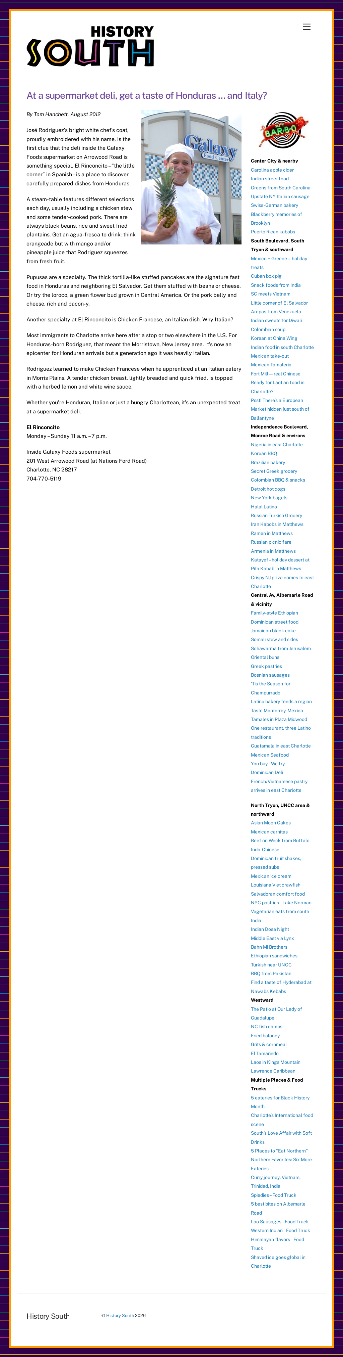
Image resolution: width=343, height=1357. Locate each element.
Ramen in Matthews (272, 533)
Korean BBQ (264, 453)
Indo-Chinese (265, 849)
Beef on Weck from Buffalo (280, 840)
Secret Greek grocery (274, 471)
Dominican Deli (267, 772)
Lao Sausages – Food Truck (280, 1221)
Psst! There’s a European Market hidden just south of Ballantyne (280, 409)
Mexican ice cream (271, 876)
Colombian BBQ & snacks (278, 480)
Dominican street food (274, 622)
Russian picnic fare (271, 542)
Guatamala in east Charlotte (281, 746)
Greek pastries (266, 666)
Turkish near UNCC (271, 964)
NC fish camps (266, 1026)
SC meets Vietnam (270, 294)
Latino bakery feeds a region (281, 701)
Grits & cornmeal (269, 1044)
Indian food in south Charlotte (282, 347)
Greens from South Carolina (281, 187)
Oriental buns (265, 657)
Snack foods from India (276, 285)
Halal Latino (264, 506)
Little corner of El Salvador (279, 303)
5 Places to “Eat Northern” (279, 1151)
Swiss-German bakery (274, 205)
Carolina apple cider (272, 170)
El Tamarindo (265, 1053)
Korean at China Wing (274, 338)
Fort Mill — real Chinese (275, 373)
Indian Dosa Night (270, 929)
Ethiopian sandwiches (274, 955)
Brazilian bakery (268, 462)
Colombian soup (268, 329)
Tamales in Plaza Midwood (279, 719)
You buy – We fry (268, 763)
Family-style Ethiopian (274, 613)
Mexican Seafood (270, 755)
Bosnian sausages (270, 675)
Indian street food (270, 178)
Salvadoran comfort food (278, 894)
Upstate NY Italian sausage (280, 196)
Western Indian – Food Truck (280, 1230)
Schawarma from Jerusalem (281, 648)
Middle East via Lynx (272, 938)
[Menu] (307, 27)
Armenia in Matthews (273, 551)
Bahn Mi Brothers (269, 947)
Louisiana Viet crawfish (275, 885)
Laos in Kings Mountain (275, 1062)
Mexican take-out (270, 356)
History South (120, 1315)
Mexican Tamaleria (271, 364)
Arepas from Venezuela (276, 311)
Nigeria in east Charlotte (277, 444)
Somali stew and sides (274, 639)
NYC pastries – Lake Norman (281, 902)
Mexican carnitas (269, 831)
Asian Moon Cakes (271, 822)
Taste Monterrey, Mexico (277, 710)
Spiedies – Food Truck (273, 1195)
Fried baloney (265, 1035)
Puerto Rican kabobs (273, 231)
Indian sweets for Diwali (276, 320)
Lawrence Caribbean (273, 1071)
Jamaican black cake (273, 630)
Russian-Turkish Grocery (276, 515)
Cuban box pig (266, 276)
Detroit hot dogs (268, 489)
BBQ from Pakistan (271, 973)
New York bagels (269, 497)
